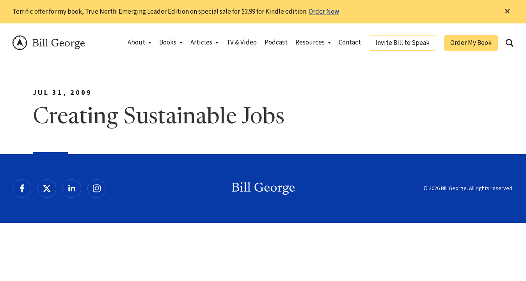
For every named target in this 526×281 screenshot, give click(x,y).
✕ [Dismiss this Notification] (507, 11)
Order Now (324, 11)
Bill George (48, 42)
